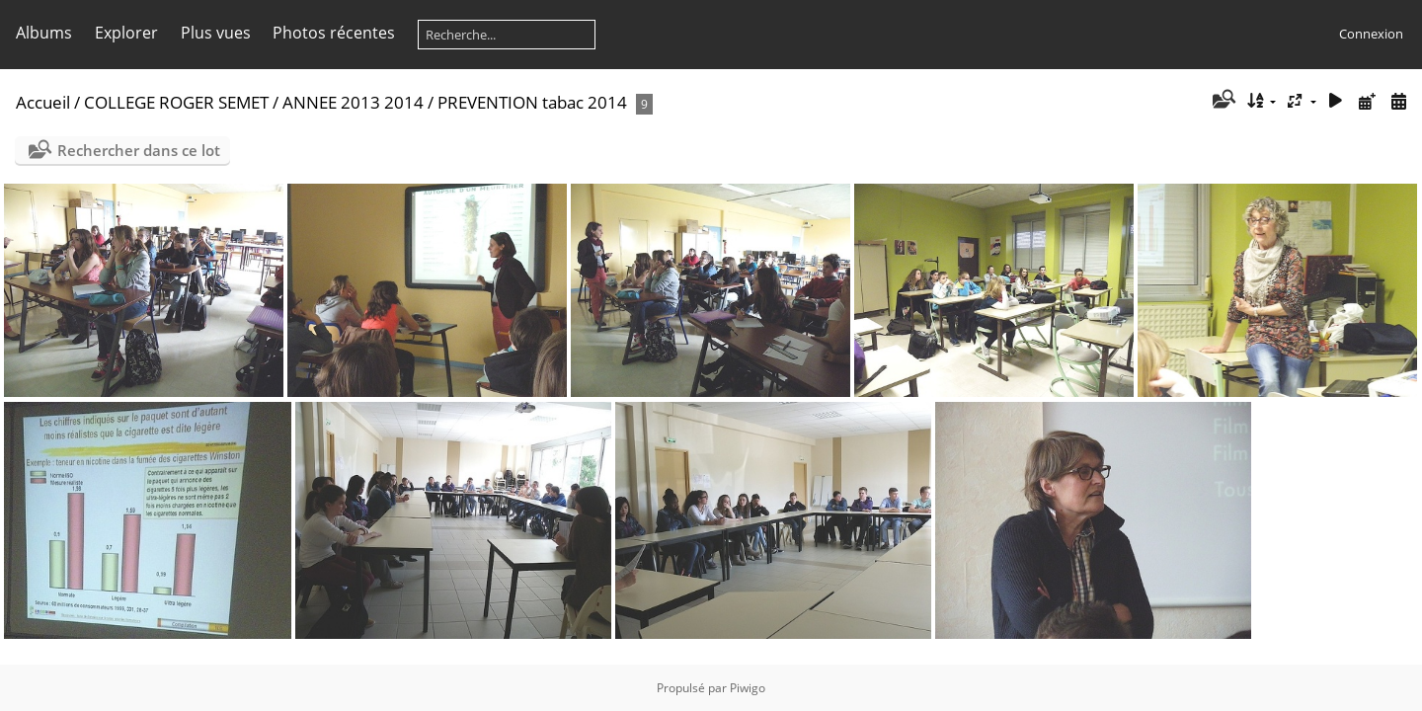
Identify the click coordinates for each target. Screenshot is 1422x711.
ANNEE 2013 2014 (353, 102)
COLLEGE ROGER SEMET (176, 102)
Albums (44, 32)
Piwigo (747, 687)
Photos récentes (334, 32)
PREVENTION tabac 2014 (532, 102)
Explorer (126, 32)
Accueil (43, 102)
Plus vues (216, 32)
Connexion (1371, 33)
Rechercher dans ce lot (138, 150)
